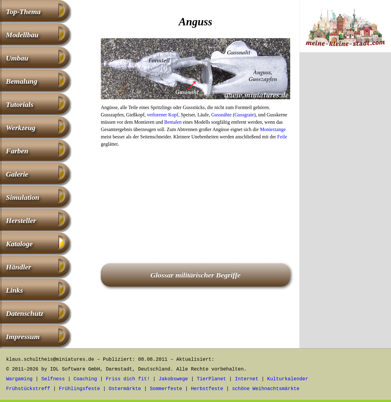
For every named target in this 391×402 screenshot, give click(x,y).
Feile (282, 136)
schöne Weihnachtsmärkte (265, 389)
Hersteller (21, 221)
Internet (246, 379)
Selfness (53, 379)
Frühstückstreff (28, 389)
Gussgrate (244, 114)
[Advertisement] (195, 196)
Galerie (17, 174)
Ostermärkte (125, 389)
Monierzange (273, 129)
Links (14, 290)
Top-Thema (23, 12)
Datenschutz (24, 313)
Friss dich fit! (128, 379)
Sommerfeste (166, 389)
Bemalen (173, 122)
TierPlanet (211, 379)
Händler (18, 267)
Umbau (17, 58)
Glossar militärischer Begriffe (195, 275)
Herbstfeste (207, 389)
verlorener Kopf (162, 114)
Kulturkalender (287, 379)
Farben (17, 151)
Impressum (23, 337)
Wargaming (19, 379)
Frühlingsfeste (79, 389)
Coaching (85, 379)
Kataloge (19, 244)
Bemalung (21, 81)
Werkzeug (20, 128)
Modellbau (22, 35)
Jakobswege (173, 379)
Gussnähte (221, 114)
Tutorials (19, 104)
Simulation (22, 197)
